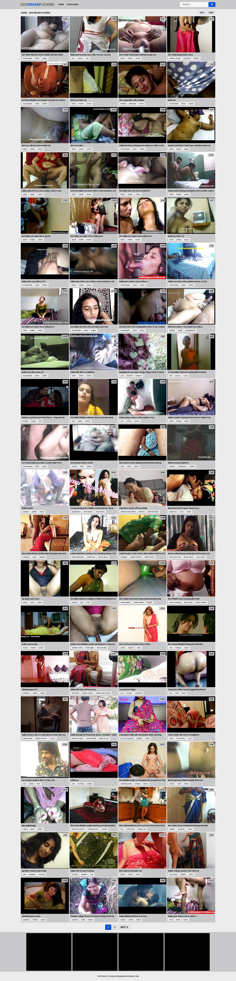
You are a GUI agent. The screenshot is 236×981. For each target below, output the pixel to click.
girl (82, 602)
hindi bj (142, 512)
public (34, 512)
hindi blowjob (153, 512)
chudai (137, 784)
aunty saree (103, 557)
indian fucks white (128, 512)
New (211, 12)
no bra (52, 738)
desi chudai (101, 648)
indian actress (41, 738)
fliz (122, 829)
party (80, 421)
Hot (202, 12)
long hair (187, 58)
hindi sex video (78, 829)
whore (87, 421)
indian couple (174, 58)
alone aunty (188, 557)
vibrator (84, 874)
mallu (180, 330)
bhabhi (196, 58)
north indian (125, 602)
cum (190, 738)
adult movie (149, 557)
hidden (178, 648)
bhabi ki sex (104, 738)
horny (25, 648)
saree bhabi (91, 738)
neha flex (75, 693)
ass (87, 58)
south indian (138, 602)
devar (145, 784)
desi (122, 466)
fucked (129, 376)
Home (61, 4)
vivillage (124, 557)
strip (88, 602)
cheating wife (126, 784)
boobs (25, 421)
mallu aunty (27, 738)
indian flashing (78, 557)
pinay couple (87, 693)
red (40, 421)
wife (82, 466)
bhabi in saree (77, 738)
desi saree (188, 602)
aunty (137, 58)
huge (33, 421)
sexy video (100, 512)
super (186, 648)
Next (124, 927)
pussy (80, 58)
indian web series (103, 693)
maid (129, 466)
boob (42, 512)
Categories (72, 4)
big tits (131, 648)
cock (185, 376)
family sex (142, 829)
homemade (27, 58)
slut (73, 421)
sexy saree (200, 557)
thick (184, 693)
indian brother (136, 557)
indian (44, 58)
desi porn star (175, 557)
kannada (132, 104)
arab (83, 920)
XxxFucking (37, 4)
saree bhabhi (201, 602)
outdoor (138, 376)
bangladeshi (190, 330)
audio (138, 874)
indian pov (91, 557)
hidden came (77, 648)
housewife (180, 738)
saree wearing (175, 602)
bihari (123, 874)
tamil (37, 58)
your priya (173, 874)
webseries (130, 829)
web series (88, 512)
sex (73, 58)
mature (172, 466)
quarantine (76, 512)
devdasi (26, 557)
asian (189, 512)
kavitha (42, 557)
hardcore (173, 512)
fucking (81, 784)
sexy (182, 512)
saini (34, 557)
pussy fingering (127, 738)
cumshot (138, 693)
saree (141, 104)
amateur (26, 693)
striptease (182, 466)
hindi (178, 920)
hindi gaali (89, 648)
